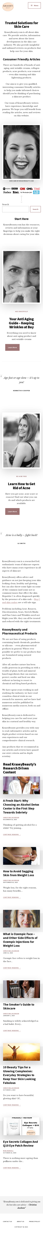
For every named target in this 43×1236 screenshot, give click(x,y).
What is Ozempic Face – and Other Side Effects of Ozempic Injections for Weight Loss (20, 940)
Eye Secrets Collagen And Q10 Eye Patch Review (20, 1144)
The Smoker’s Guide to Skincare (18, 1006)
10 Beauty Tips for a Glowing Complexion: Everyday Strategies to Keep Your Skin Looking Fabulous (19, 1075)
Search (5, 204)
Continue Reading (12, 835)
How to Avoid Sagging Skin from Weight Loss (18, 873)
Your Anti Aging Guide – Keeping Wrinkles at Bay (21, 323)
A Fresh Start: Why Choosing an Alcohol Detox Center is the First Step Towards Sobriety (21, 806)
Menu (36, 5)
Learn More (12, 347)
